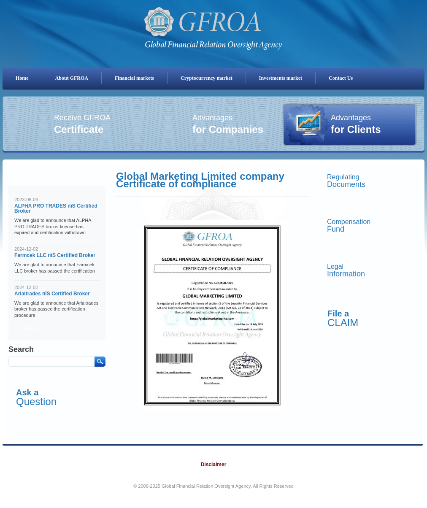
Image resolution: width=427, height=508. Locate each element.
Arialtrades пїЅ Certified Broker (52, 294)
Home (22, 78)
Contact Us (341, 78)
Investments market (280, 78)
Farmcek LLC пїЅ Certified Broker (54, 255)
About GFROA (71, 78)
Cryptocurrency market (206, 78)
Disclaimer (214, 464)
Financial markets (134, 78)
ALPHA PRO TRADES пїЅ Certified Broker (55, 208)
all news (30, 327)
